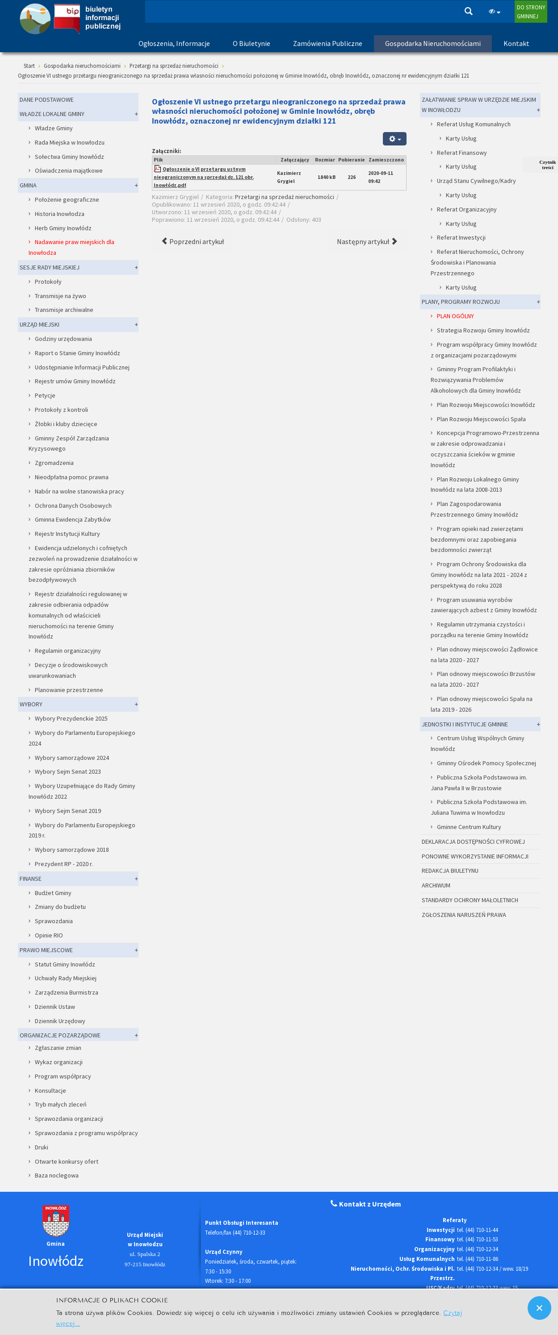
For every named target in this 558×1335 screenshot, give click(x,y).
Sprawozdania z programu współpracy (86, 1133)
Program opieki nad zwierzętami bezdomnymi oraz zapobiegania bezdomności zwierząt (477, 539)
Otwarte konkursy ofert (66, 1161)
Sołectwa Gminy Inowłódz (69, 157)
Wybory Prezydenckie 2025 (71, 718)
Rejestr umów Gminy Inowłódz (75, 381)
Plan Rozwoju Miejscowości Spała (481, 419)
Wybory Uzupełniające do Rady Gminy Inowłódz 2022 (82, 791)
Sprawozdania (54, 921)
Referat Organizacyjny (467, 209)
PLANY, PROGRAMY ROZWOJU (461, 302)
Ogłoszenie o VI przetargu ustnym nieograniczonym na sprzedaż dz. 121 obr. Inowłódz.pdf (204, 177)
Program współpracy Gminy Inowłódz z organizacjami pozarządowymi (484, 349)
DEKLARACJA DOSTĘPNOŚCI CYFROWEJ (473, 841)
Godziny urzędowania (63, 339)
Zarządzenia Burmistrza (66, 992)
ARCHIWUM (436, 885)
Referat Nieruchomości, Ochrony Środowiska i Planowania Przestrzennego (477, 262)
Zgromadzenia (54, 463)
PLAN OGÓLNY (455, 316)
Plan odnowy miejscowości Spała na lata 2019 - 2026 (482, 704)
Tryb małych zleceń (61, 1104)
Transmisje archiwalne (64, 310)
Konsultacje (50, 1090)
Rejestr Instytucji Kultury (67, 534)
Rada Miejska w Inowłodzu (70, 142)
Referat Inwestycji (461, 237)
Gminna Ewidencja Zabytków (73, 519)
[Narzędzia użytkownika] (395, 138)
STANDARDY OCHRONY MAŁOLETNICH (470, 900)
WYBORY (31, 704)
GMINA (28, 185)
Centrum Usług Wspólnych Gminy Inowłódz (478, 743)
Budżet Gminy (53, 893)
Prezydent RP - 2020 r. (64, 864)
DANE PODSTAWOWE (47, 99)
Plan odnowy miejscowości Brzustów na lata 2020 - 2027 (483, 679)
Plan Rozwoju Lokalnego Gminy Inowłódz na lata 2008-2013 (475, 484)
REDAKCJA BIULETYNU (450, 871)
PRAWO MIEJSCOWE (46, 950)
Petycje (45, 395)
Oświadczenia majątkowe (69, 170)
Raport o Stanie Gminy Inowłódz (77, 353)
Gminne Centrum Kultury (469, 827)
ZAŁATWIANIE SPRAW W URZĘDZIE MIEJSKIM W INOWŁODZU (479, 104)
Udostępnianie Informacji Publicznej (82, 367)
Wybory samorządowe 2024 (72, 758)
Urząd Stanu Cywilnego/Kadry (476, 181)
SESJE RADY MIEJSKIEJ (50, 267)
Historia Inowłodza (59, 214)
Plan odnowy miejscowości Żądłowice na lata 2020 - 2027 (484, 654)
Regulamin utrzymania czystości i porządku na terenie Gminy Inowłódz (480, 629)
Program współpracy (63, 1076)
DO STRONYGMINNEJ (531, 12)
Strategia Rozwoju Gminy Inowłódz (483, 330)
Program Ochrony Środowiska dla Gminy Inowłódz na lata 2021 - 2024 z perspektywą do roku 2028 (479, 574)
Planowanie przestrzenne (69, 690)
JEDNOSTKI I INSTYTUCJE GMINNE (465, 724)
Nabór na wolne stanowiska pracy (79, 491)
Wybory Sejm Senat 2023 (68, 771)
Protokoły (48, 282)
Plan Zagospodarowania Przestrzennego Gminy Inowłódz (474, 509)
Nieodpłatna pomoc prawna (72, 477)
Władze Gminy (54, 128)
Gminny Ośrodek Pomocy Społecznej (486, 763)
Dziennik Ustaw (55, 1007)
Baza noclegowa (57, 1175)
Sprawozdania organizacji (69, 1119)
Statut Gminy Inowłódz (65, 964)
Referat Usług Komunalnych (474, 124)
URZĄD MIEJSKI (39, 324)
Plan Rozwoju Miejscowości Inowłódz (486, 405)
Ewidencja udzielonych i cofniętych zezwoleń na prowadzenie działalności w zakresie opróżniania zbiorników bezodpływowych (83, 564)
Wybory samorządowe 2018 (72, 850)
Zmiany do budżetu (60, 907)
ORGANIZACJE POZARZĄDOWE (60, 1035)
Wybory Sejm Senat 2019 (68, 811)
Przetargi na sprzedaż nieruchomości (284, 197)
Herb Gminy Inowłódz (63, 228)
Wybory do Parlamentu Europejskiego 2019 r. (82, 830)
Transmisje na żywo (60, 296)
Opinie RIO (49, 935)
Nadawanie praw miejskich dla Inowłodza (72, 247)
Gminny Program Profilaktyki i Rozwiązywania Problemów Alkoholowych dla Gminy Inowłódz (476, 379)
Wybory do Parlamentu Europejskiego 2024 (82, 738)
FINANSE (31, 879)
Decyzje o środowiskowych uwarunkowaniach (68, 670)
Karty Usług (461, 138)
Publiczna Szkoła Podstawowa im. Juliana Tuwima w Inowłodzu (479, 807)
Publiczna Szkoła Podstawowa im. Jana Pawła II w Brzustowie (479, 782)
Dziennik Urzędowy (60, 1021)
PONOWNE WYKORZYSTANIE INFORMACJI (475, 856)
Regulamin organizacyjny (68, 651)
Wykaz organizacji (59, 1062)
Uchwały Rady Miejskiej (65, 978)
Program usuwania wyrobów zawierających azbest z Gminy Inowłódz (484, 605)
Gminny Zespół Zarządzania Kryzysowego (69, 443)
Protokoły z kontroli (61, 410)
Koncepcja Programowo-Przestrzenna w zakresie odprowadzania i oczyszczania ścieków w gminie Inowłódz (485, 448)
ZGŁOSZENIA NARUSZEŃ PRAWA (464, 915)
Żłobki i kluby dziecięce (66, 424)
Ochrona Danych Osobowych (73, 506)
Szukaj (468, 11)
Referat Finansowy (462, 153)
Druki (41, 1147)
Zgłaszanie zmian (58, 1048)
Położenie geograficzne (67, 199)
